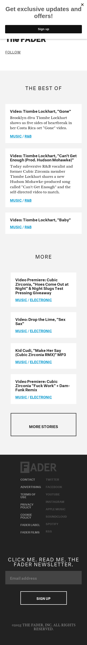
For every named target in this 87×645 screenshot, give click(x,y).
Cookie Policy (26, 515)
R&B (28, 135)
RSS (49, 531)
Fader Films (30, 531)
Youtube (53, 494)
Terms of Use (27, 495)
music (16, 135)
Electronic (41, 299)
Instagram (55, 501)
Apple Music (55, 508)
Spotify (52, 523)
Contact (27, 479)
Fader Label (30, 524)
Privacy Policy (26, 505)
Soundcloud (56, 516)
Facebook (54, 486)
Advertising (30, 486)
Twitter (52, 479)
